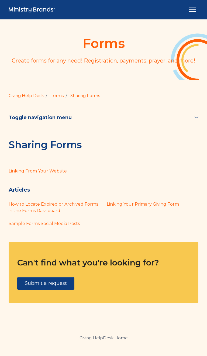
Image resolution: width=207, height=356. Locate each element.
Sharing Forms (85, 95)
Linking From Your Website (38, 171)
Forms (57, 95)
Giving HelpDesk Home (104, 337)
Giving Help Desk (26, 95)
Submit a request (46, 283)
